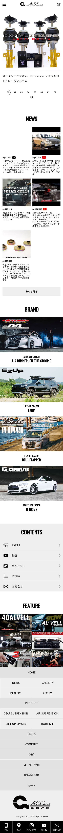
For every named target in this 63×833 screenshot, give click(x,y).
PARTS (11, 545)
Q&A (31, 754)
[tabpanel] (31, 47)
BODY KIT (47, 724)
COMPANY (31, 744)
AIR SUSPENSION (47, 713)
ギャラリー (14, 565)
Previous (6, 71)
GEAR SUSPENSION (16, 713)
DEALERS (16, 693)
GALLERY (47, 683)
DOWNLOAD (31, 775)
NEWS (16, 683)
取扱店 (11, 576)
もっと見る (31, 291)
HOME (31, 672)
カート (32, 785)
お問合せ (13, 586)
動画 (10, 555)
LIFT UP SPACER (16, 724)
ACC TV (47, 693)
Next (58, 71)
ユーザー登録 (32, 765)
